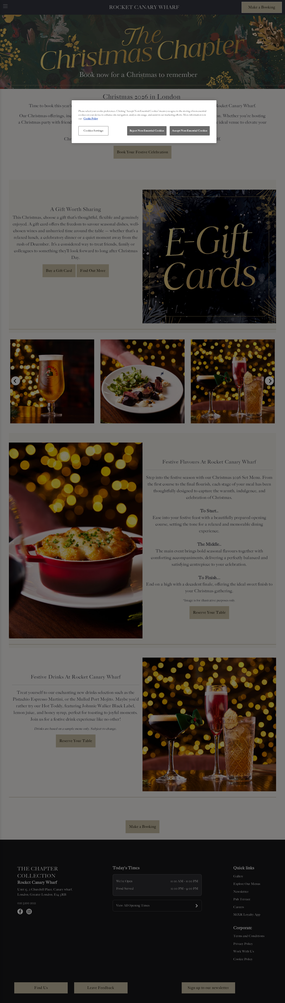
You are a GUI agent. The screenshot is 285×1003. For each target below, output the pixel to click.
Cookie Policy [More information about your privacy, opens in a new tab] (90, 118)
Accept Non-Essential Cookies (189, 130)
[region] (144, 121)
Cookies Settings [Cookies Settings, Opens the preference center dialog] (93, 130)
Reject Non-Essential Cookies (147, 130)
